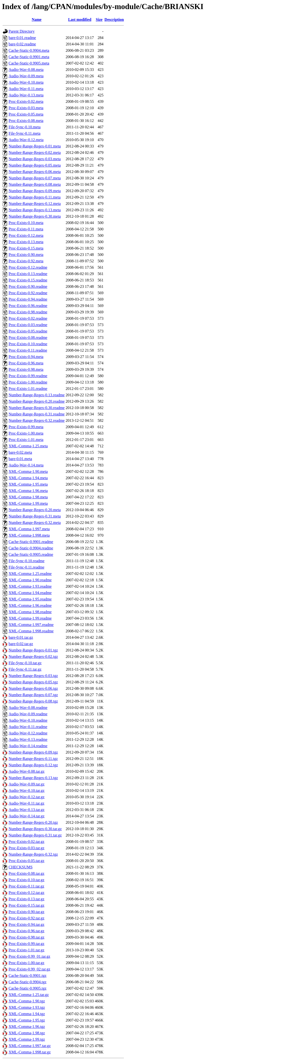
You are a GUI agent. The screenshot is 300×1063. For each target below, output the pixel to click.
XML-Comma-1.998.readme (31, 631)
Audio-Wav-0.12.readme (28, 733)
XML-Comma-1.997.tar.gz (30, 1046)
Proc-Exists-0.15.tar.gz (26, 905)
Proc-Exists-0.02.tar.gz (26, 841)
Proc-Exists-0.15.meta (26, 248)
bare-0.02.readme (22, 44)
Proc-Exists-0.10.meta (26, 223)
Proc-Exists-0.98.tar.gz (26, 937)
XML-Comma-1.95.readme (30, 599)
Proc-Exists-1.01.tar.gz (26, 950)
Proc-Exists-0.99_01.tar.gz (29, 956)
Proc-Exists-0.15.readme (28, 280)
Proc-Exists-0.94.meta (26, 357)
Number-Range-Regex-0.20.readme (37, 401)
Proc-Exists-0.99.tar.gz (26, 944)
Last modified (79, 19)
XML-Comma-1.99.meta (28, 503)
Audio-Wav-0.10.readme (28, 720)
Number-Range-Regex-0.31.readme (37, 414)
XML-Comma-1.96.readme (30, 605)
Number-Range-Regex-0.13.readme (37, 395)
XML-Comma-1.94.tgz (27, 1014)
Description (114, 19)
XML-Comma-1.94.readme (30, 593)
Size (99, 19)
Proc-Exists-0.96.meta (26, 363)
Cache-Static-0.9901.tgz (28, 975)
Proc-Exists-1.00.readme (28, 382)
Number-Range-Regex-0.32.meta (35, 522)
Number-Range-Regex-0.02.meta (35, 152)
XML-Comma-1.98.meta (28, 497)
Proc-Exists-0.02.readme (28, 318)
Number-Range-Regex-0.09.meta (35, 191)
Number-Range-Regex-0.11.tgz (33, 759)
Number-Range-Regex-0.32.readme (37, 420)
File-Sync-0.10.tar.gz (25, 663)
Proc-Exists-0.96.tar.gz (26, 931)
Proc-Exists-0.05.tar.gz (26, 861)
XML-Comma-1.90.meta (28, 471)
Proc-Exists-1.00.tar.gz (26, 963)
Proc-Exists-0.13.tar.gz (26, 899)
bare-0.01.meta (20, 459)
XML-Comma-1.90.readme (30, 580)
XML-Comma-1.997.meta (29, 529)
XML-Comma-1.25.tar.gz (29, 995)
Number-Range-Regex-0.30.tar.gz (35, 829)
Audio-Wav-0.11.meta (26, 89)
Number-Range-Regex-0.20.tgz (33, 822)
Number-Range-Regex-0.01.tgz (33, 650)
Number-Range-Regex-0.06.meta (35, 172)
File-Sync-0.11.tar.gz (25, 669)
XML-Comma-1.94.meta (28, 478)
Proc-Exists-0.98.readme (28, 312)
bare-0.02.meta (20, 452)
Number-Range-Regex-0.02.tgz (33, 656)
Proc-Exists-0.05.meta (26, 114)
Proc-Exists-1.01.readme (28, 388)
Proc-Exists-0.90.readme (28, 286)
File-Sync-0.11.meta (24, 133)
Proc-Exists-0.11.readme (28, 350)
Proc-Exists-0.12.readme (28, 267)
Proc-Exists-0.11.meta (26, 229)
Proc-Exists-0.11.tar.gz (26, 886)
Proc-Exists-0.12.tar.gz (26, 892)
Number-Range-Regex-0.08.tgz (33, 701)
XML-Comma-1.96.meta (28, 491)
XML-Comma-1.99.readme (30, 618)
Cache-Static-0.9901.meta (29, 57)
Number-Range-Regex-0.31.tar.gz (35, 835)
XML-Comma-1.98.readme (30, 612)
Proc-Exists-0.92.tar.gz (26, 918)
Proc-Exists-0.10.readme (28, 344)
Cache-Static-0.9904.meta (29, 50)
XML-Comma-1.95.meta (28, 484)
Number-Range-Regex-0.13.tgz (33, 778)
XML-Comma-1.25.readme (30, 573)
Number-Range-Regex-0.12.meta (35, 203)
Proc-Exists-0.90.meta (26, 254)
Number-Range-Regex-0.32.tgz (33, 854)
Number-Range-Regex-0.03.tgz (33, 676)
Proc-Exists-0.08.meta (26, 121)
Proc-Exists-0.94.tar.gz (26, 924)
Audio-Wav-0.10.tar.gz (27, 790)
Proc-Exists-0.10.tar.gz (26, 880)
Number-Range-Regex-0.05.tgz (33, 682)
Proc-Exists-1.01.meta (26, 440)
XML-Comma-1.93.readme (30, 586)
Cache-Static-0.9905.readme (31, 554)
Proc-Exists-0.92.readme (28, 293)
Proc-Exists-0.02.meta (26, 101)
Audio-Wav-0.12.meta (26, 140)
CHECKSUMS (21, 867)
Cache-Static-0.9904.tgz (28, 982)
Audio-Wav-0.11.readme (28, 727)
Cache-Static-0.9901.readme (31, 542)
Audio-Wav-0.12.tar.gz (27, 797)
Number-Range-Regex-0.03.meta (35, 159)
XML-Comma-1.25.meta (28, 446)
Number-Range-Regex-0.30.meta (35, 216)
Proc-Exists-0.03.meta (26, 108)
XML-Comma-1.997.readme (31, 625)
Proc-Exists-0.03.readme (28, 325)
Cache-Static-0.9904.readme (31, 548)
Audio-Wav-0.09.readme (28, 714)
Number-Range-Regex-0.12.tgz (33, 765)
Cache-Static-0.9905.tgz (28, 988)
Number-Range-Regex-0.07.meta (35, 178)
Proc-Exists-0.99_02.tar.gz (29, 969)
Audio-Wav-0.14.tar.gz (27, 816)
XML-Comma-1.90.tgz (27, 1001)
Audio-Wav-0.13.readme (28, 739)
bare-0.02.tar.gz (21, 644)
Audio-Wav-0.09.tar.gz (27, 784)
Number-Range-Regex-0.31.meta (35, 516)
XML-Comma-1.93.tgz (27, 1007)
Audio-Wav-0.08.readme (28, 707)
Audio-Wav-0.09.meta (26, 76)
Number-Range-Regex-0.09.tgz (33, 752)
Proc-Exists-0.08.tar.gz (26, 873)
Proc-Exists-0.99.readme (28, 376)
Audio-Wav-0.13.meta (26, 95)
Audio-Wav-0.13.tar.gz (27, 810)
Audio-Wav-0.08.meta (26, 69)
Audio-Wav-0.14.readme (28, 746)
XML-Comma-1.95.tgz (27, 1020)
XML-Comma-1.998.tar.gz (30, 1052)
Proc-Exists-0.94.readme (28, 299)
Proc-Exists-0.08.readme (28, 337)
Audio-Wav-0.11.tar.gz (26, 803)
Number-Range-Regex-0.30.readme (37, 408)
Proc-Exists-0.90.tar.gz (26, 912)
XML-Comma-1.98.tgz (27, 1033)
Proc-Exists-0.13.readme (28, 274)
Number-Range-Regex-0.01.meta (35, 146)
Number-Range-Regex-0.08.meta (35, 184)
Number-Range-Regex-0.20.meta (35, 510)
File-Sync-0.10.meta (25, 127)
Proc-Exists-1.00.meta (26, 433)
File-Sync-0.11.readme (26, 567)
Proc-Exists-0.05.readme (28, 331)
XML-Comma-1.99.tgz (27, 1039)
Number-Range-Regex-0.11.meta (34, 197)
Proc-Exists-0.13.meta (26, 242)
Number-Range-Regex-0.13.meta (35, 210)
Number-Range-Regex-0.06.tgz (33, 688)
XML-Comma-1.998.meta (29, 535)
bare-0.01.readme (22, 38)
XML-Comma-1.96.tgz (27, 1026)
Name (36, 19)
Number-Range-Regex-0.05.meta (35, 165)
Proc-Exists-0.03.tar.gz (26, 848)
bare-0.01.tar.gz (21, 637)
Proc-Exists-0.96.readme (28, 306)
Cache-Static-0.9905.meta (29, 63)
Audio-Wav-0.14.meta (26, 465)
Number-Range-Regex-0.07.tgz (33, 695)
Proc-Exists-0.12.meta (26, 235)
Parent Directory (22, 31)
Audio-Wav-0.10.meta (26, 82)
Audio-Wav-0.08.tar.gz (27, 771)
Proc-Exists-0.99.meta (26, 427)
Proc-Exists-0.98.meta (26, 369)
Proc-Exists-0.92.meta (26, 261)
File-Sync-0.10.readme (27, 561)
